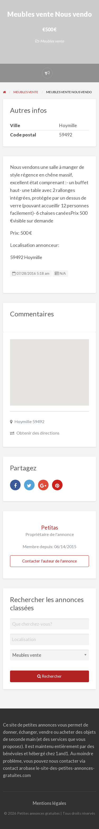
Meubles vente (52, 41)
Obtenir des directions (37, 432)
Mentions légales (49, 803)
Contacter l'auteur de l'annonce (49, 561)
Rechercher (49, 676)
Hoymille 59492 (29, 421)
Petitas (49, 527)
